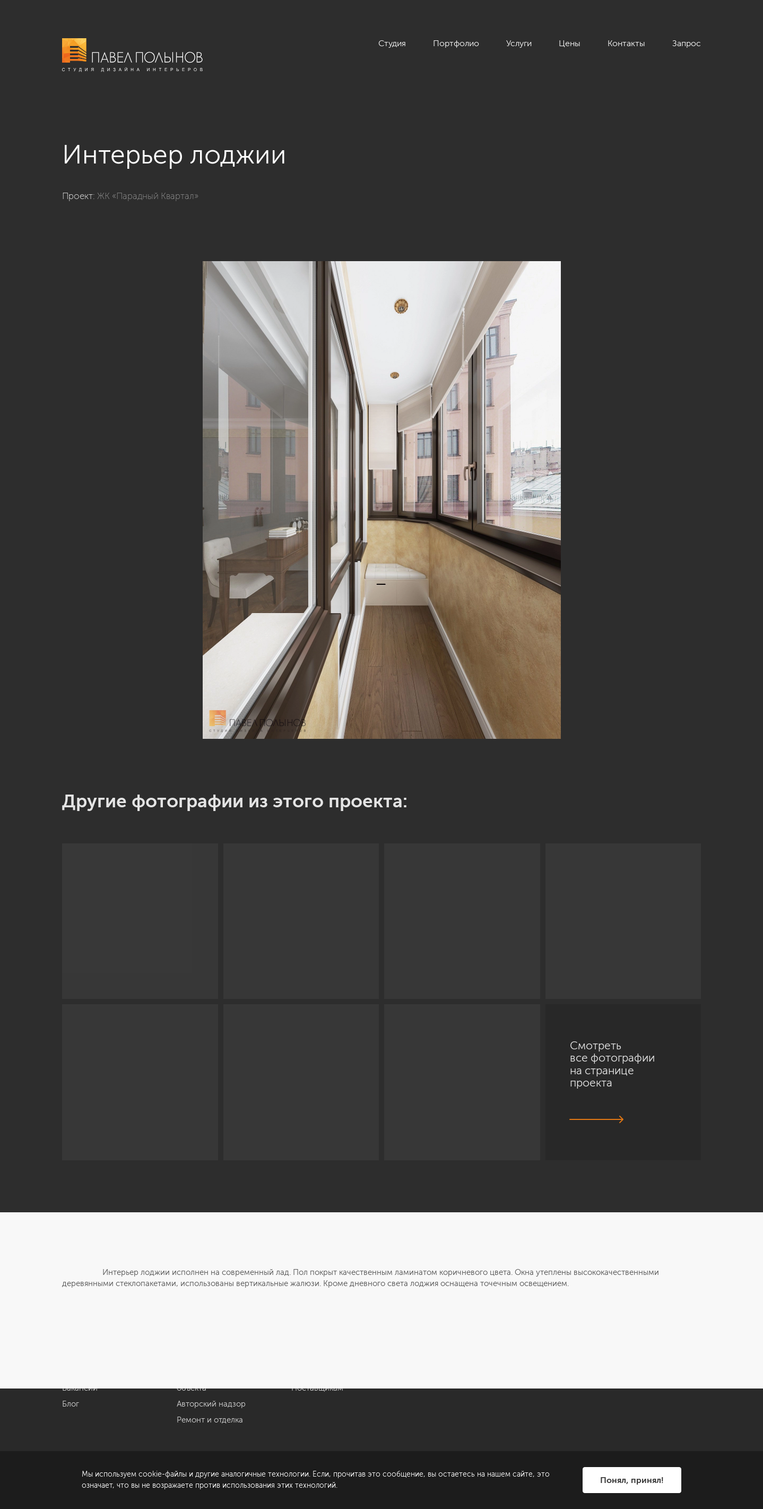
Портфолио (456, 43)
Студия (392, 43)
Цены (569, 43)
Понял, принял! (632, 1480)
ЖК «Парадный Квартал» (147, 196)
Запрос (686, 43)
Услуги (519, 43)
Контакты (626, 43)
